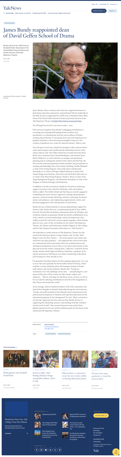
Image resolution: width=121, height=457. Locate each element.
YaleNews (12, 8)
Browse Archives (98, 428)
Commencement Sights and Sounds (59, 13)
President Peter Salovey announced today (67, 122)
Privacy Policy (97, 441)
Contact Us (97, 435)
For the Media (97, 433)
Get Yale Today (101, 415)
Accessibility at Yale (98, 439)
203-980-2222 (49, 330)
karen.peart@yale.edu (51, 328)
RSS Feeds (96, 430)
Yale (96, 451)
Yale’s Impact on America (23, 13)
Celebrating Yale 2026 (39, 13)
